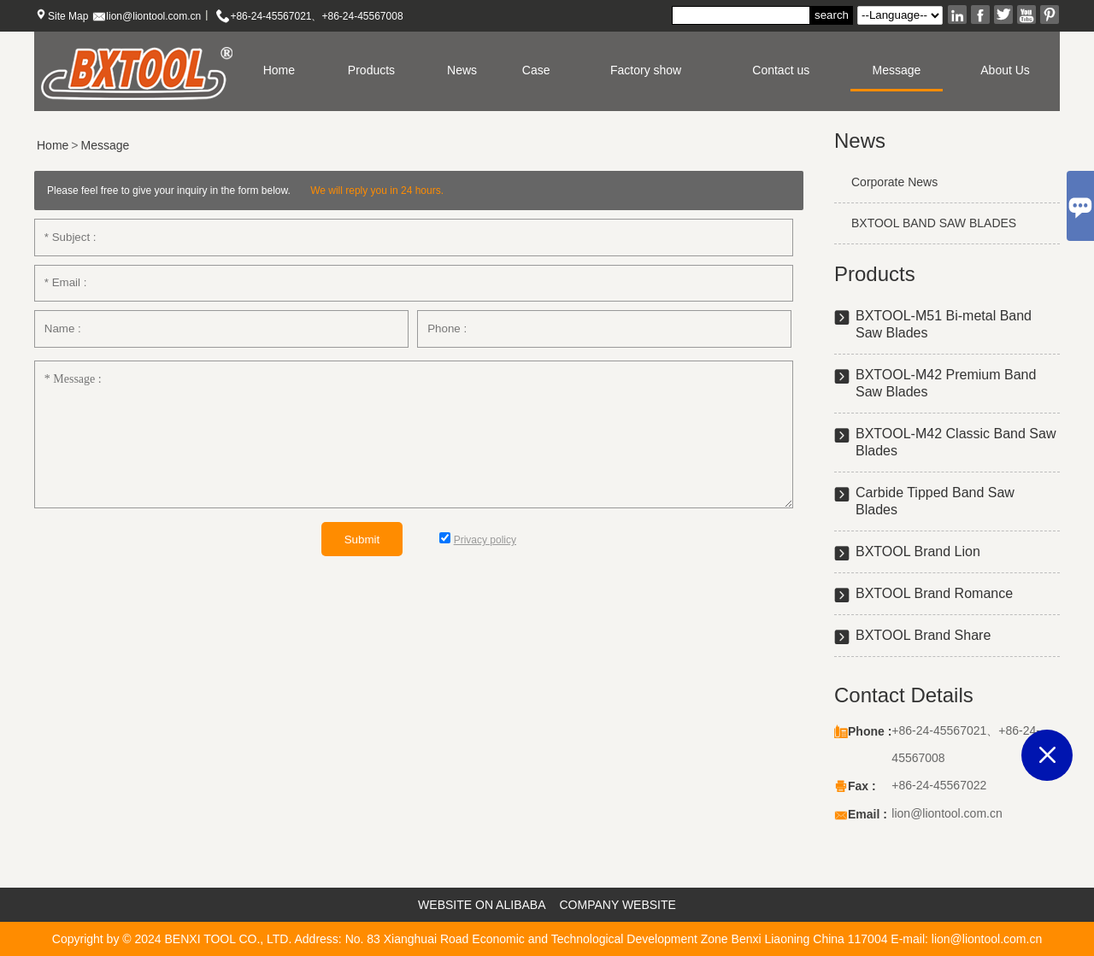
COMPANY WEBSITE (618, 905)
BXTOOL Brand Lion (918, 551)
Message (897, 70)
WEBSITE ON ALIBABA (481, 905)
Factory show (645, 70)
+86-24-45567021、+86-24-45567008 (316, 16)
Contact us (780, 70)
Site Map (68, 16)
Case (536, 70)
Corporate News (894, 182)
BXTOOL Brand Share (923, 635)
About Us (1005, 70)
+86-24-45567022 (938, 785)
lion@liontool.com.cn (153, 16)
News (462, 70)
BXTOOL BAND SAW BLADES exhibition (925, 230)
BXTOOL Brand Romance (934, 593)
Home (279, 70)
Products (371, 70)
